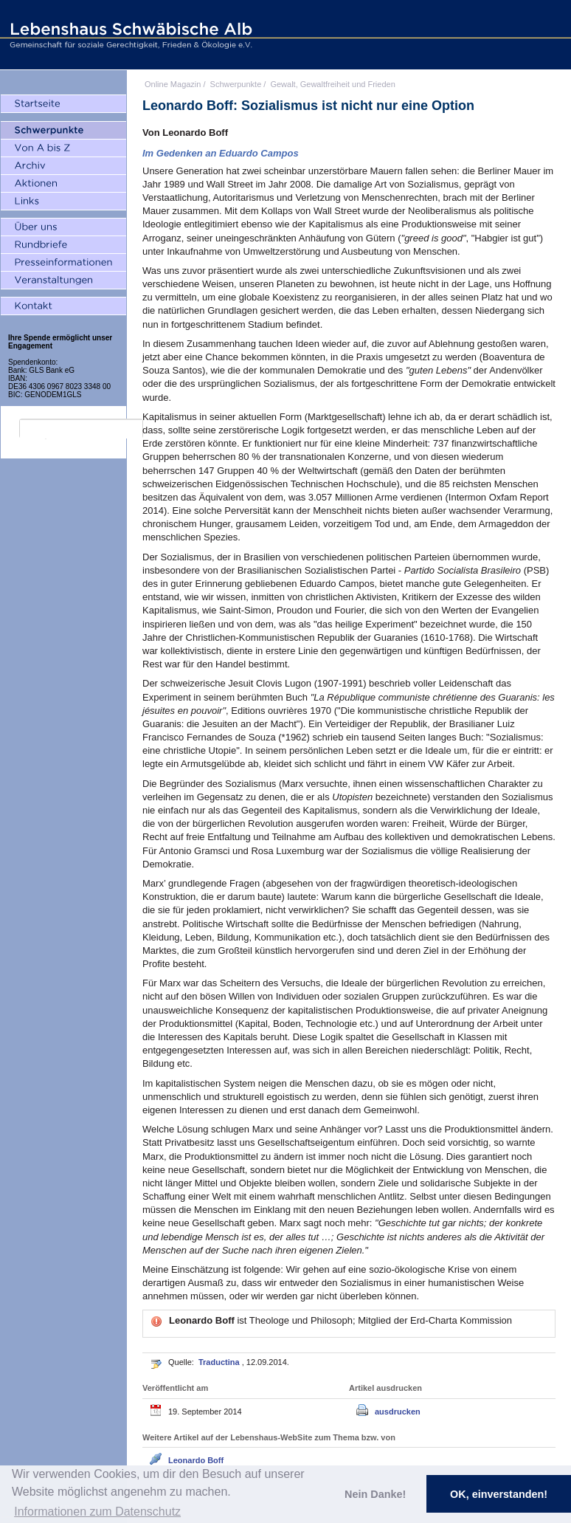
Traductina (220, 1362)
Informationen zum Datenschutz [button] (97, 1511)
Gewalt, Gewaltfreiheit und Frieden (332, 84)
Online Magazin (173, 84)
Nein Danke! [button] (375, 1494)
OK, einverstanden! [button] (498, 1494)
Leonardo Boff (196, 1460)
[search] (81, 429)
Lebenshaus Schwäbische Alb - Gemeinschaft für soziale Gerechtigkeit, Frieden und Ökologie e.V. (129, 34)
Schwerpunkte (236, 84)
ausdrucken (398, 1411)
